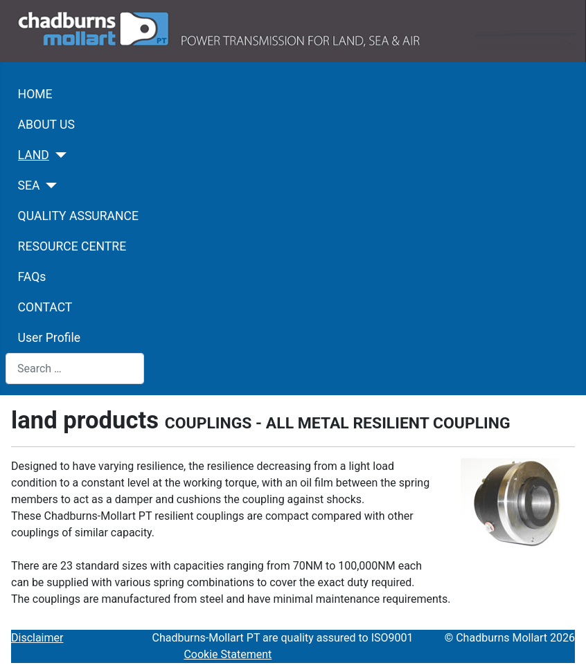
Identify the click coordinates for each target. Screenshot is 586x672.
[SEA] (48, 185)
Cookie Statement (228, 654)
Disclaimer (37, 637)
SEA (29, 185)
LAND (33, 155)
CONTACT (45, 307)
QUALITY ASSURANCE (78, 216)
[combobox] (75, 368)
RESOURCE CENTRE (72, 246)
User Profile (49, 338)
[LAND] (57, 155)
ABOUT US (46, 124)
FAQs (32, 277)
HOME (35, 94)
